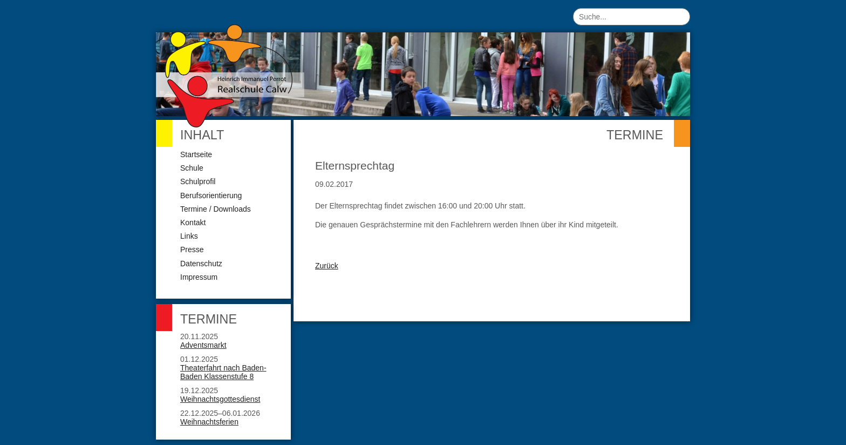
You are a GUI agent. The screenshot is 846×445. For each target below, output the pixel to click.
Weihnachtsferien (209, 421)
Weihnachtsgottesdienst (220, 399)
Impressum (198, 277)
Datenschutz (201, 263)
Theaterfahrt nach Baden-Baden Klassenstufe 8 (223, 372)
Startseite (196, 154)
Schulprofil (197, 181)
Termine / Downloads (215, 209)
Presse (192, 249)
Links (189, 236)
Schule (191, 168)
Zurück (326, 265)
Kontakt (193, 222)
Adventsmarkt (203, 345)
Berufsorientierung (211, 195)
